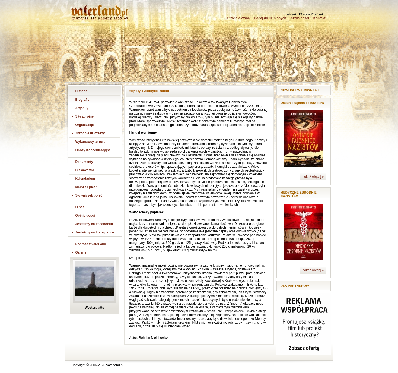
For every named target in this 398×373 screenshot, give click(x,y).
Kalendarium (85, 179)
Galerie (81, 252)
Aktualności (300, 18)
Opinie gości (85, 215)
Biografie (82, 100)
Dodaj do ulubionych (270, 18)
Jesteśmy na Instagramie (94, 232)
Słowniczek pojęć (88, 195)
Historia (81, 91)
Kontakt (319, 18)
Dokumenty (84, 162)
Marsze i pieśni (86, 187)
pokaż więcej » (313, 177)
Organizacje (84, 125)
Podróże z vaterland (90, 244)
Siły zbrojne (84, 116)
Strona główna (238, 18)
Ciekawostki (84, 170)
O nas (79, 207)
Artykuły (81, 108)
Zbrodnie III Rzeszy (90, 133)
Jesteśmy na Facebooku (94, 224)
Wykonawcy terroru (90, 142)
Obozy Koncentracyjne (93, 150)
